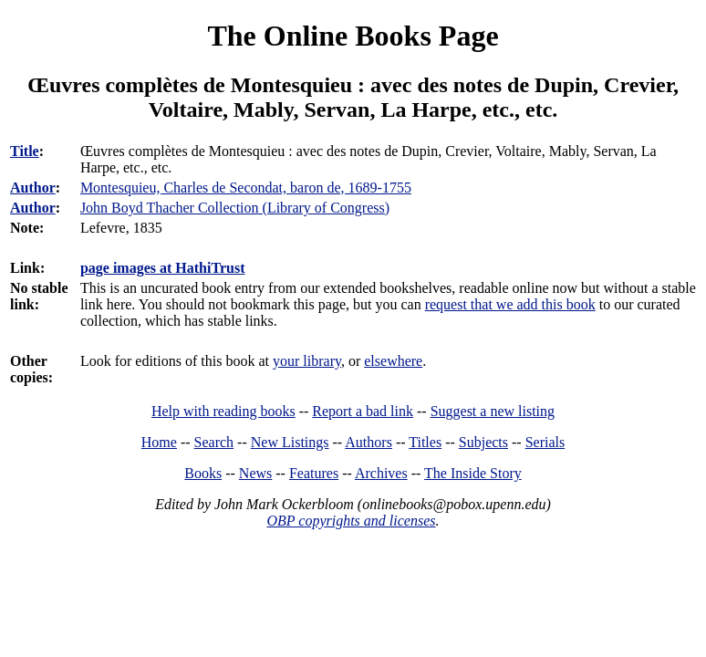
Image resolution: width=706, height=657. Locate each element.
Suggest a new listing (493, 411)
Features (313, 473)
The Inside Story (473, 473)
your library (307, 361)
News (255, 473)
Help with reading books (223, 411)
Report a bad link (362, 411)
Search (214, 442)
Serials (545, 442)
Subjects (483, 442)
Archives (381, 473)
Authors (368, 442)
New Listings (290, 442)
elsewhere (393, 361)
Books (203, 473)
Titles (425, 442)
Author (33, 187)
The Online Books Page (352, 35)
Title (24, 151)
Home (159, 442)
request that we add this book (510, 304)
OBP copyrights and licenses (350, 520)
